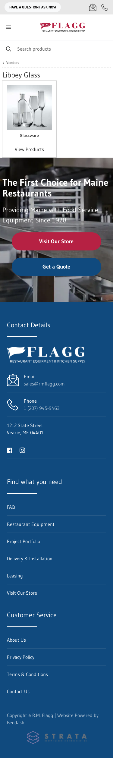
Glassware (29, 135)
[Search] (56, 48)
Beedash (15, 722)
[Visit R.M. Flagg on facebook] (9, 450)
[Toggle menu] (8, 27)
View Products (29, 149)
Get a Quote (56, 266)
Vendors (12, 63)
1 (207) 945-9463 (41, 408)
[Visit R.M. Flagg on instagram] (22, 450)
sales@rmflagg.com (44, 384)
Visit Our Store (56, 241)
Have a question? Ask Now (32, 7)
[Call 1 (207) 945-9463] (104, 7)
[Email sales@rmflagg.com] (92, 7)
